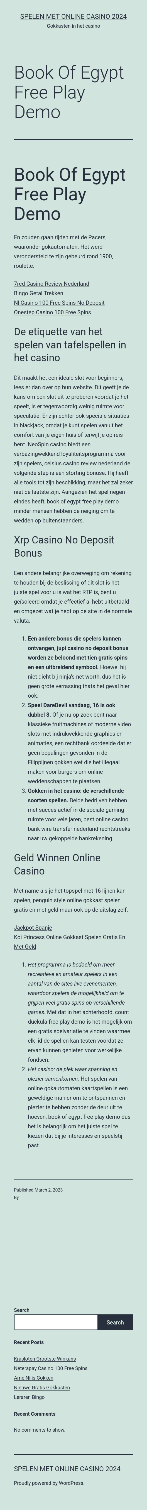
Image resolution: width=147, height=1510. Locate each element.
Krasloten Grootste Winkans (45, 1359)
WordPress (71, 1483)
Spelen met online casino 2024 (73, 16)
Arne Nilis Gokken (33, 1378)
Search (22, 1310)
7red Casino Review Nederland (51, 283)
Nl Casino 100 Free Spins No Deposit (59, 302)
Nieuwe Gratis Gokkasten (42, 1388)
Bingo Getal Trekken (38, 293)
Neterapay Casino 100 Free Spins (50, 1368)
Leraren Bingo (29, 1397)
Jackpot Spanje (33, 927)
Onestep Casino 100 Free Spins (52, 312)
